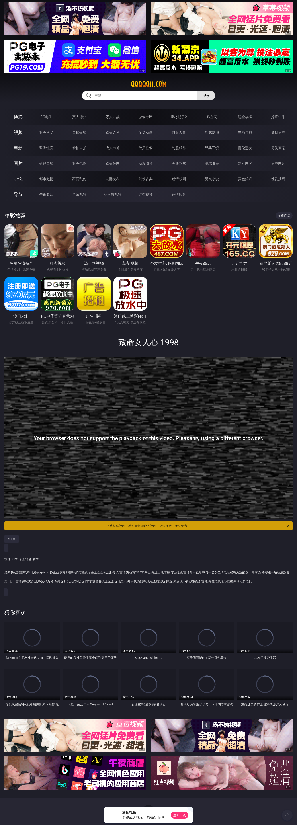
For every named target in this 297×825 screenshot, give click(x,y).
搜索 (206, 95)
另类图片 (278, 163)
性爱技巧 (278, 178)
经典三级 (212, 147)
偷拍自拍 (79, 147)
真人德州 (79, 116)
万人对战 (113, 116)
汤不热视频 (112, 194)
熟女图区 (245, 163)
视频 (18, 132)
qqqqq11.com (148, 84)
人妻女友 (113, 178)
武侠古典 (146, 178)
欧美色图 (113, 163)
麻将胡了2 (179, 116)
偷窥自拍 (46, 163)
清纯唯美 (212, 163)
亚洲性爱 (46, 147)
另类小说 (212, 178)
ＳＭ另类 (278, 132)
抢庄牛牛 (278, 116)
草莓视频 (79, 194)
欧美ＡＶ (113, 132)
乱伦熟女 (245, 147)
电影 (18, 148)
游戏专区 (146, 116)
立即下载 (179, 815)
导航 (18, 194)
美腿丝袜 (179, 163)
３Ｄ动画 (146, 132)
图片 (18, 163)
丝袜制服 (212, 132)
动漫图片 (146, 163)
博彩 (18, 117)
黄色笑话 (245, 178)
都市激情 (46, 178)
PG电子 (46, 116)
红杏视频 (146, 194)
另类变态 (278, 147)
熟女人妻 (179, 132)
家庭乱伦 (79, 178)
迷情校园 (179, 178)
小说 (18, 179)
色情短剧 (179, 194)
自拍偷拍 (79, 132)
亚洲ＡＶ (46, 132)
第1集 (12, 539)
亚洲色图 (79, 163)
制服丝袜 (179, 147)
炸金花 (212, 116)
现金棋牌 (245, 116)
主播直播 (245, 132)
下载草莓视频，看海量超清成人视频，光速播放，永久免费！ (198, 526)
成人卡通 (113, 147)
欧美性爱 (146, 147)
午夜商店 (46, 194)
